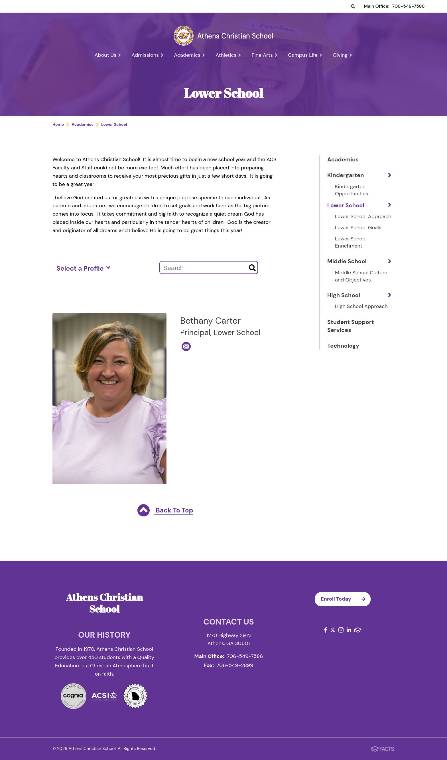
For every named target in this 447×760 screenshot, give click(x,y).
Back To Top (165, 511)
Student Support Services (350, 326)
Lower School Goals (358, 227)
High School (343, 295)
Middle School (347, 261)
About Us (107, 55)
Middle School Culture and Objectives (361, 276)
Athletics (228, 55)
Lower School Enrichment (351, 242)
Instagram (341, 630)
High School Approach (361, 306)
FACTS (357, 630)
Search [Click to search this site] (353, 6)
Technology (343, 345)
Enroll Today (346, 599)
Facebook (325, 630)
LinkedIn (349, 630)
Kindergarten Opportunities (351, 190)
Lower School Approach (363, 216)
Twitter (332, 630)
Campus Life (305, 55)
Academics (189, 55)
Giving (342, 55)
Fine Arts (265, 55)
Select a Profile (83, 268)
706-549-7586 (408, 6)
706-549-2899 (235, 665)
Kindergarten (345, 175)
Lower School (345, 205)
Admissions (148, 55)
